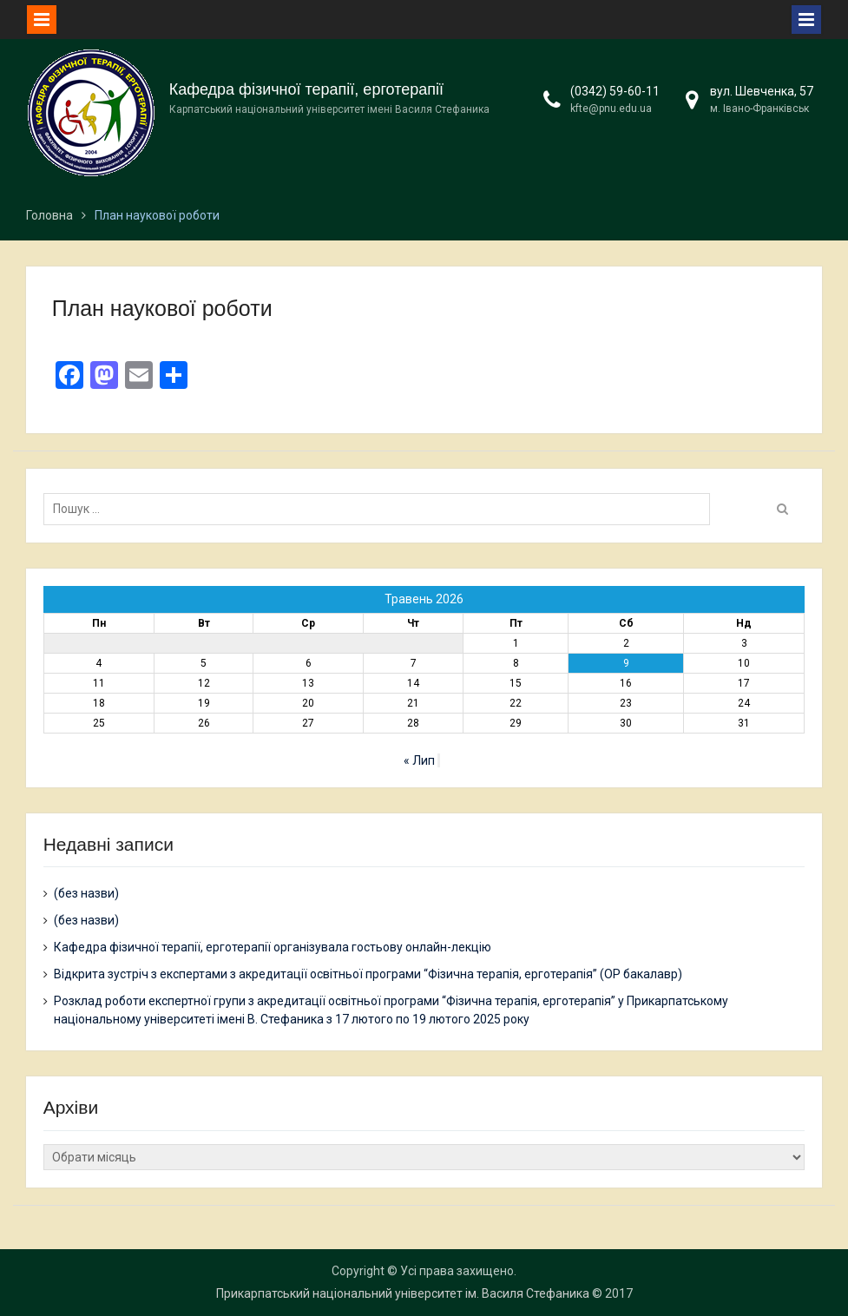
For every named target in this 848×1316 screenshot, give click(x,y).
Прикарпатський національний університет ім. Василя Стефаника (402, 1293)
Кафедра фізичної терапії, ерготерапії (306, 89)
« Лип (419, 760)
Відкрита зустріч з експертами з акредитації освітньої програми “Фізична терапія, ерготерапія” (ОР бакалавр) (368, 974)
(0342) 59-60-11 (615, 91)
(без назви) (86, 893)
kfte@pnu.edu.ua (611, 108)
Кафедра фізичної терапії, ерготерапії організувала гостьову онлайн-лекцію (272, 947)
